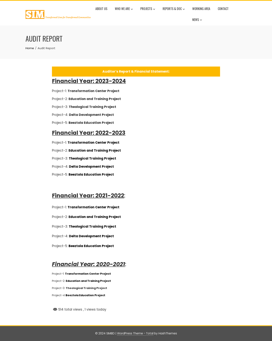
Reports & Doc (174, 9)
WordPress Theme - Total (135, 333)
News (197, 20)
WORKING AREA (201, 8)
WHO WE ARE (124, 9)
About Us (101, 8)
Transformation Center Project (93, 142)
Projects (147, 9)
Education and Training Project (88, 281)
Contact (223, 8)
